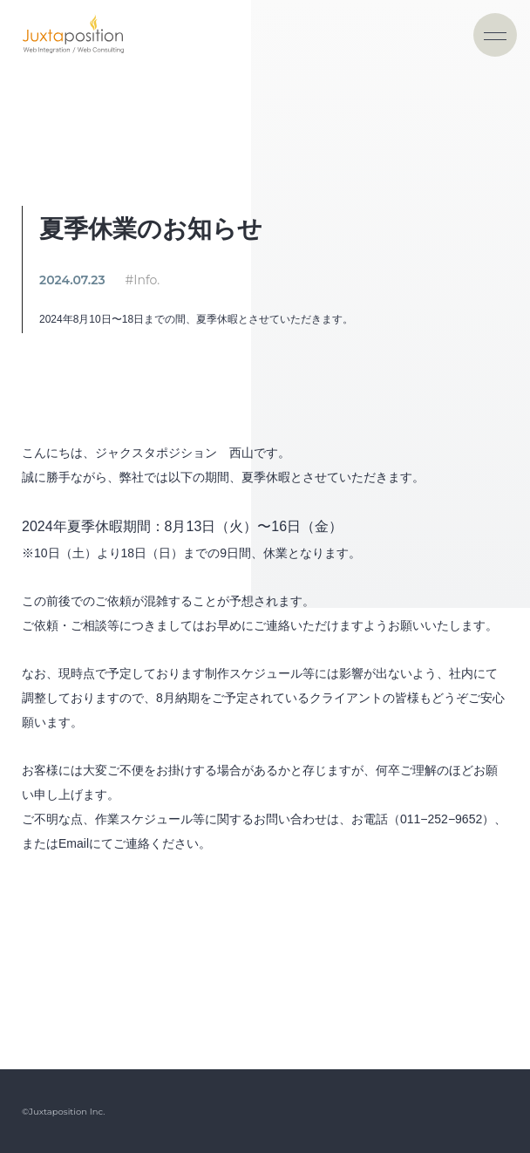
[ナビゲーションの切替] (495, 35)
